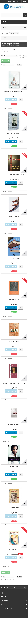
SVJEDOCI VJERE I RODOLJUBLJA (14, 175)
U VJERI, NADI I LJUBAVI (14, 133)
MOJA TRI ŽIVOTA (14, 341)
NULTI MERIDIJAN (14, 216)
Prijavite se (24, 1)
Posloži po (3, 55)
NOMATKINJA (14, 466)
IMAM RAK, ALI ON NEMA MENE (14, 91)
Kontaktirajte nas (11, 1)
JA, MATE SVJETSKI (14, 508)
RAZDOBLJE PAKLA (14, 424)
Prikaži (20, 55)
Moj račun (4, 604)
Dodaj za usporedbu (8, 108)
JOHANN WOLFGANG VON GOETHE (14, 383)
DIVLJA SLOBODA (14, 549)
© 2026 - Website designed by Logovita (9, 614)
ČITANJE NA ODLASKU (14, 258)
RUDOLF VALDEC (14, 300)
